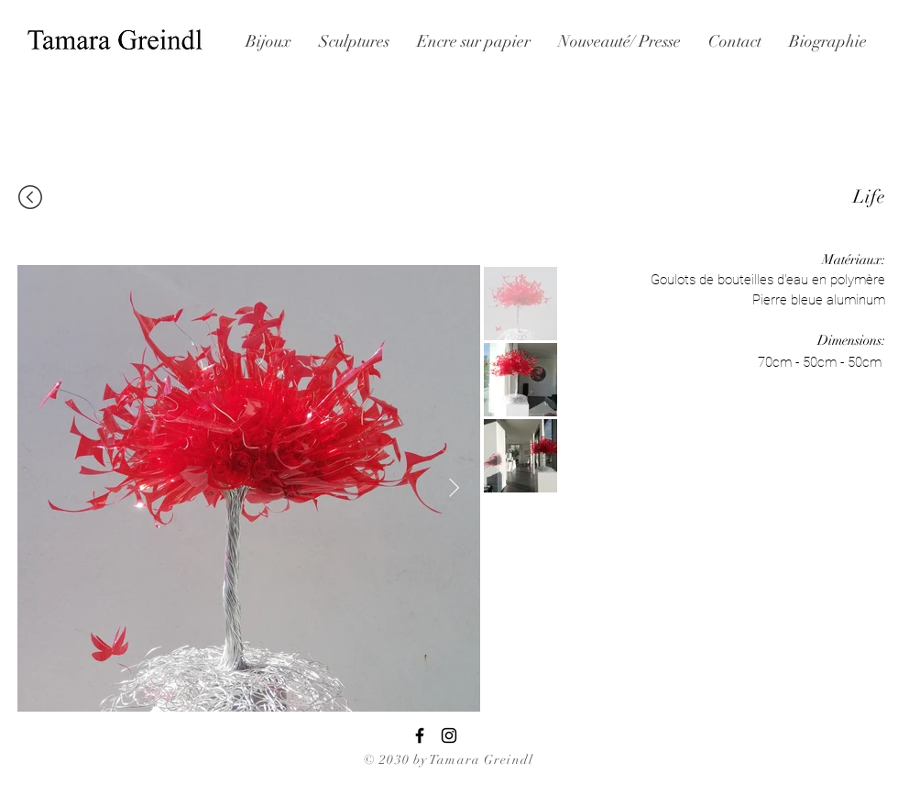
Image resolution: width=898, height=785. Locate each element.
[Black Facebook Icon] (420, 735)
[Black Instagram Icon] (449, 735)
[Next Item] (454, 488)
